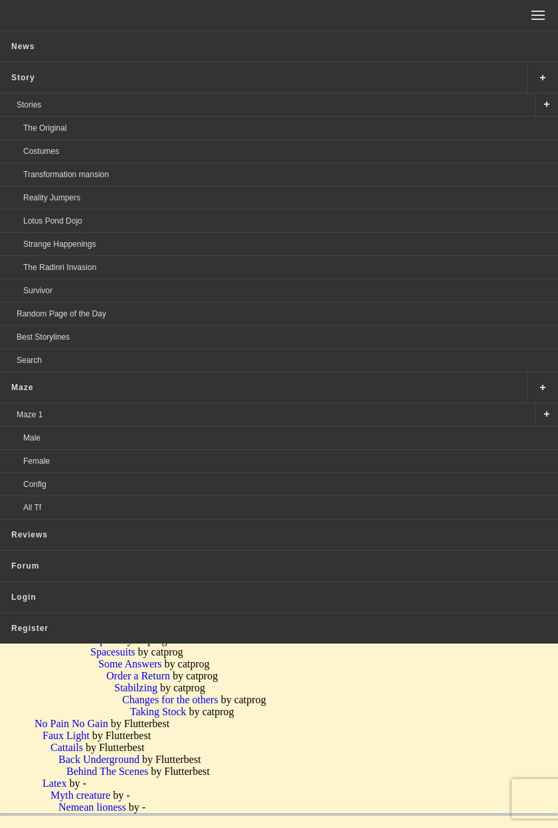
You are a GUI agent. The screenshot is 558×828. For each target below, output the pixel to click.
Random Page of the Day (61, 313)
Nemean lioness (92, 807)
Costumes (41, 151)
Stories (29, 104)
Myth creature (80, 795)
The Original (44, 128)
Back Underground (99, 759)
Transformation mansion (66, 174)
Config (34, 484)
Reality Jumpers (51, 197)
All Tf (32, 507)
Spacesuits (113, 651)
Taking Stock (158, 711)
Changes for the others (170, 699)
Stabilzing (135, 687)
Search (29, 360)
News (23, 46)
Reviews (29, 534)
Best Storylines (43, 337)
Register (29, 628)
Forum (25, 566)
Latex (54, 783)
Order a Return (138, 675)
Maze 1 (30, 414)
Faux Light (66, 735)
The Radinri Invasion (59, 267)
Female (36, 461)
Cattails (66, 747)
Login (24, 597)
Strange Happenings (59, 244)
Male (32, 438)
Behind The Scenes (107, 771)
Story (23, 77)
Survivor (37, 290)
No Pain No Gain (71, 723)
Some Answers (130, 663)
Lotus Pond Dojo (52, 221)
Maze (22, 387)
